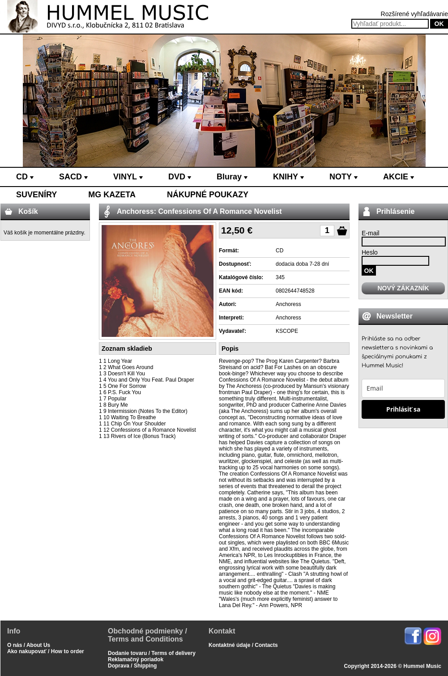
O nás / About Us (28, 645)
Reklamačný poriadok (135, 659)
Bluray (232, 176)
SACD (73, 176)
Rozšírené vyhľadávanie (414, 13)
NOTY (343, 176)
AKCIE (398, 176)
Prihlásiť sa (403, 409)
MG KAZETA (112, 194)
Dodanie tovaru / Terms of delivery (152, 653)
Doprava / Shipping (132, 666)
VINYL (128, 176)
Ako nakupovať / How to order (45, 651)
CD (25, 176)
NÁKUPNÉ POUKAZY (207, 194)
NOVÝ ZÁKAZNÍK (403, 288)
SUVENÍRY (36, 194)
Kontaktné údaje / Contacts (243, 645)
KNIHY (288, 176)
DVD (179, 176)
